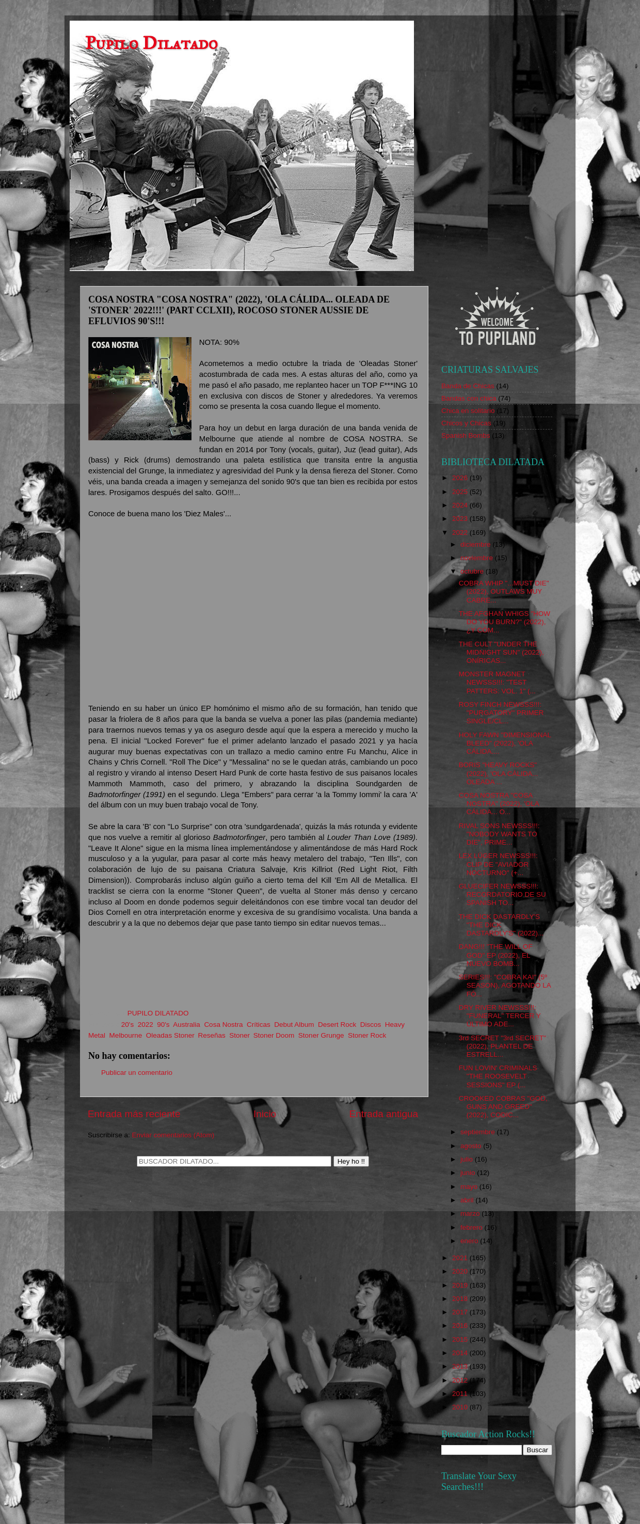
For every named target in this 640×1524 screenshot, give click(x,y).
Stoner (239, 1035)
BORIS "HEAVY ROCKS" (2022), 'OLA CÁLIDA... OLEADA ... (498, 773)
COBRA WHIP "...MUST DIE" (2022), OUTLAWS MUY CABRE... (504, 591)
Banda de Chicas (467, 386)
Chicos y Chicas (466, 423)
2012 (461, 1380)
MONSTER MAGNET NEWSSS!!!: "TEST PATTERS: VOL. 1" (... (497, 682)
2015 (461, 1339)
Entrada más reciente (134, 1113)
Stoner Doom (274, 1035)
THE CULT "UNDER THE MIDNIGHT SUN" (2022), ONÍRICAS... (501, 652)
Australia (186, 1024)
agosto (471, 1146)
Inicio (264, 1113)
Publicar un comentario (136, 1072)
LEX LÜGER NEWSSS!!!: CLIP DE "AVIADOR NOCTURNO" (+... (498, 864)
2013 (461, 1366)
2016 (461, 1325)
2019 (461, 1285)
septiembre (478, 1132)
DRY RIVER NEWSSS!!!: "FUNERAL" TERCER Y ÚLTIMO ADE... (500, 1016)
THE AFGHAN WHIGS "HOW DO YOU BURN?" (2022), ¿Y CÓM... (504, 622)
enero (470, 1241)
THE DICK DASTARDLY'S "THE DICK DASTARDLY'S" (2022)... (501, 925)
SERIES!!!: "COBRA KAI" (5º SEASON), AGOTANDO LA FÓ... (505, 985)
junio (468, 1173)
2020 (461, 1271)
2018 (461, 1299)
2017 (461, 1312)
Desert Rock (337, 1024)
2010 (461, 1407)
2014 (461, 1353)
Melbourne (125, 1035)
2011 (461, 1394)
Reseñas (211, 1035)
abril (467, 1200)
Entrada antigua (383, 1113)
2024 (461, 505)
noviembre (477, 558)
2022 (145, 1024)
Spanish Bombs (465, 435)
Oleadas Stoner (170, 1035)
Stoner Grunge (321, 1035)
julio (467, 1159)
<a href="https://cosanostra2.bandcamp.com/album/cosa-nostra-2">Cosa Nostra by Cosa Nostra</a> (253, 971)
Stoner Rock (367, 1035)
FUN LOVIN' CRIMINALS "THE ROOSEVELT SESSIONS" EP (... (498, 1076)
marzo (471, 1213)
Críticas (258, 1024)
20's (127, 1024)
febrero (472, 1227)
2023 (461, 518)
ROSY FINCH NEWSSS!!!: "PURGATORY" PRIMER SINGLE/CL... (501, 713)
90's (163, 1024)
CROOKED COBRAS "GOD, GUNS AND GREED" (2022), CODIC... (503, 1106)
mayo (469, 1186)
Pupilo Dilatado (151, 43)
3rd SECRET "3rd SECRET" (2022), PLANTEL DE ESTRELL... (502, 1046)
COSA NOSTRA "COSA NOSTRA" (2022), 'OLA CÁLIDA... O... (499, 803)
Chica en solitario (468, 411)
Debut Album (294, 1024)
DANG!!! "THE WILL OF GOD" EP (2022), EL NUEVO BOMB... (496, 955)
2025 (461, 492)
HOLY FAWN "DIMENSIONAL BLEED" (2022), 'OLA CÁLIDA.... (505, 743)
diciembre (476, 544)
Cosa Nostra (223, 1024)
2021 (461, 1258)
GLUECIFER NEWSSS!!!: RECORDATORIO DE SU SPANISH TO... (502, 894)
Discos (370, 1024)
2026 (461, 478)
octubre (473, 571)
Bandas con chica (469, 398)
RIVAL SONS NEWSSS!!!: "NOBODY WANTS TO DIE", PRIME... (499, 834)
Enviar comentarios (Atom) (173, 1135)
